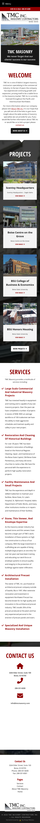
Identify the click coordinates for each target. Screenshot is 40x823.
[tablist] (20, 34)
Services (20, 783)
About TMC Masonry (20, 789)
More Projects (20, 348)
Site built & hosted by (20, 820)
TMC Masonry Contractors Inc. (23, 815)
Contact (20, 786)
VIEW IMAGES (20, 196)
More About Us (20, 130)
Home (20, 792)
